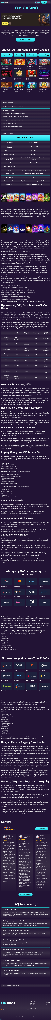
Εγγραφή (44, 2)
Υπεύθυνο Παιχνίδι (32, 1004)
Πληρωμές (47, 1002)
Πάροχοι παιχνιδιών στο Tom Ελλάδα (13, 120)
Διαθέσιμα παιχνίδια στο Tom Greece (13, 106)
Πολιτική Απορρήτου (33, 1008)
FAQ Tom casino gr (8, 133)
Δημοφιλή (6, 55)
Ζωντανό (19, 55)
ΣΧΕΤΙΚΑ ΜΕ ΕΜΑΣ (8, 110)
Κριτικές (5, 130)
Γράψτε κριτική (41, 828)
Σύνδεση (37, 2)
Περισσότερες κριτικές (25, 894)
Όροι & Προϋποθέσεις (33, 1001)
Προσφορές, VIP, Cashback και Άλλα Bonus (14, 113)
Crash (31, 55)
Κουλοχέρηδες (44, 55)
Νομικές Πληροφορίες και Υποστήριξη (13, 126)
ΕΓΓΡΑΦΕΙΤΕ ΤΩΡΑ (25, 39)
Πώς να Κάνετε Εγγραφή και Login (12, 123)
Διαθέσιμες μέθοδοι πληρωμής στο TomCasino (15, 116)
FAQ (46, 1004)
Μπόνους (47, 1000)
